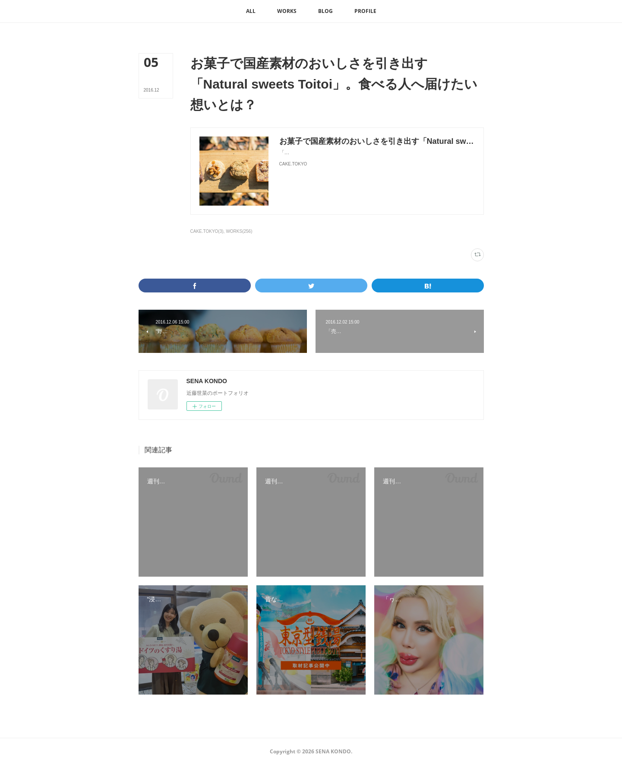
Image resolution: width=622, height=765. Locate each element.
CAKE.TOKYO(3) (207, 231)
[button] (250, 11)
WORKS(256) (239, 231)
